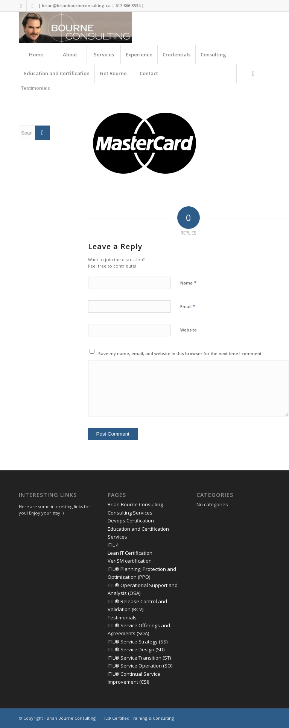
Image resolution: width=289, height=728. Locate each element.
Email (187, 306)
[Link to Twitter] (20, 5)
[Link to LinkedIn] (32, 5)
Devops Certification (131, 520)
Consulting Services (130, 512)
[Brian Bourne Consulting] (75, 28)
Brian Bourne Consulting (135, 504)
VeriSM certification (130, 560)
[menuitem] (36, 54)
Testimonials (35, 88)
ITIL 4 (113, 545)
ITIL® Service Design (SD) (136, 649)
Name (188, 282)
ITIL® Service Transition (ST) (139, 657)
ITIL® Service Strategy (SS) (137, 641)
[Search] (253, 73)
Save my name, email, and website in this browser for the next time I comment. (180, 353)
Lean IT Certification (130, 552)
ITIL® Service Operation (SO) (140, 665)
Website (188, 330)
